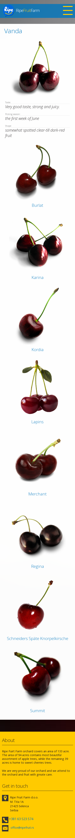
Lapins (37, 421)
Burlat (37, 205)
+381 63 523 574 (21, 819)
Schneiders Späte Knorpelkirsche (37, 638)
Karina (38, 277)
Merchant (37, 494)
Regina (37, 566)
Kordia (38, 349)
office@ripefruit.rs (22, 827)
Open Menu (68, 11)
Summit (37, 710)
